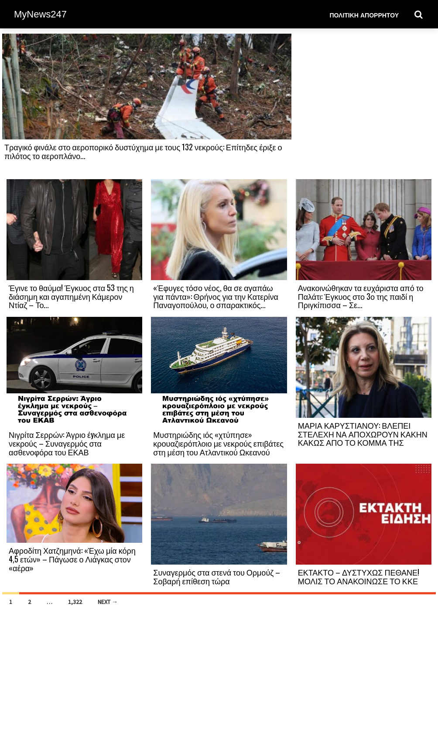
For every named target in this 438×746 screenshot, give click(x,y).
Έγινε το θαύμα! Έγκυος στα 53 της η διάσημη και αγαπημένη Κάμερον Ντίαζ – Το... (71, 296)
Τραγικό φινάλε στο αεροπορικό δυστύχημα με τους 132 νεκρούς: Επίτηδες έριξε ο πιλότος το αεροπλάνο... (143, 151)
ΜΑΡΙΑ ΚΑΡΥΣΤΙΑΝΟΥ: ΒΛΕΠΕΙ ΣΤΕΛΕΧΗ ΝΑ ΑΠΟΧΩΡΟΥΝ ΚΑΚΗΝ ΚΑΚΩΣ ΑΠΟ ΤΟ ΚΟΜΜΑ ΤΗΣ (363, 434)
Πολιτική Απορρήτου (364, 14)
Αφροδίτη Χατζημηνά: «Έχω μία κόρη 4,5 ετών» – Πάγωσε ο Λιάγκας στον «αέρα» (72, 559)
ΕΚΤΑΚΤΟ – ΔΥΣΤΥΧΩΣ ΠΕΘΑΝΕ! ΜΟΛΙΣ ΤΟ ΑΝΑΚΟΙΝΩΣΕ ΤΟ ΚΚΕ (358, 576)
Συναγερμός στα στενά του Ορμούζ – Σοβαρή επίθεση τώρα (216, 576)
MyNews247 (40, 14)
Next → (108, 602)
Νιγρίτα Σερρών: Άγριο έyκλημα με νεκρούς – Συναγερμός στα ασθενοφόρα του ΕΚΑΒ (67, 443)
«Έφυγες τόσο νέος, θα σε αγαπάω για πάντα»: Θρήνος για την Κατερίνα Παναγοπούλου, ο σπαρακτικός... (215, 296)
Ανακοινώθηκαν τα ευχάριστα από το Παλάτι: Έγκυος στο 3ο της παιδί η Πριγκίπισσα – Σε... (361, 296)
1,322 (75, 602)
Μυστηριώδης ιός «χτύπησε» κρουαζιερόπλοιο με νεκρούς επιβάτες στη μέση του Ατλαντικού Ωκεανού (218, 443)
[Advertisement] (363, 105)
